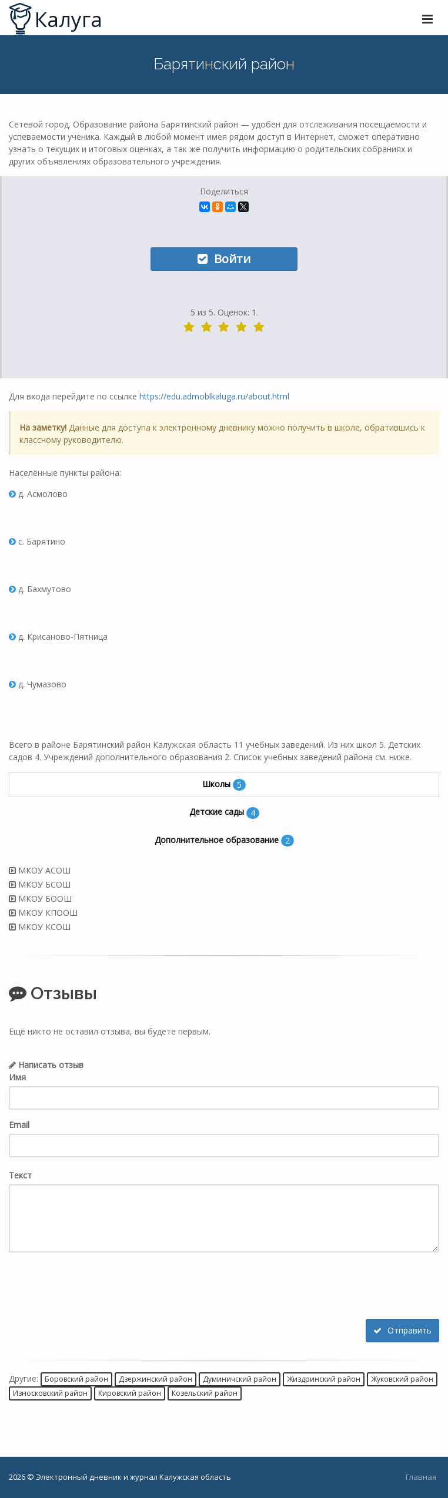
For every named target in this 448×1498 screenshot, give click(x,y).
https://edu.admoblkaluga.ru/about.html (214, 396)
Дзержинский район (155, 1379)
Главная (421, 1477)
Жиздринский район (323, 1379)
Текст (20, 1175)
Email (19, 1124)
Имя (17, 1077)
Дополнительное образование (224, 840)
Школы (224, 784)
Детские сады (224, 812)
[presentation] (98, 1287)
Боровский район (76, 1379)
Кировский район (129, 1393)
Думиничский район (239, 1379)
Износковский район (50, 1393)
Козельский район (205, 1393)
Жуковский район (402, 1379)
